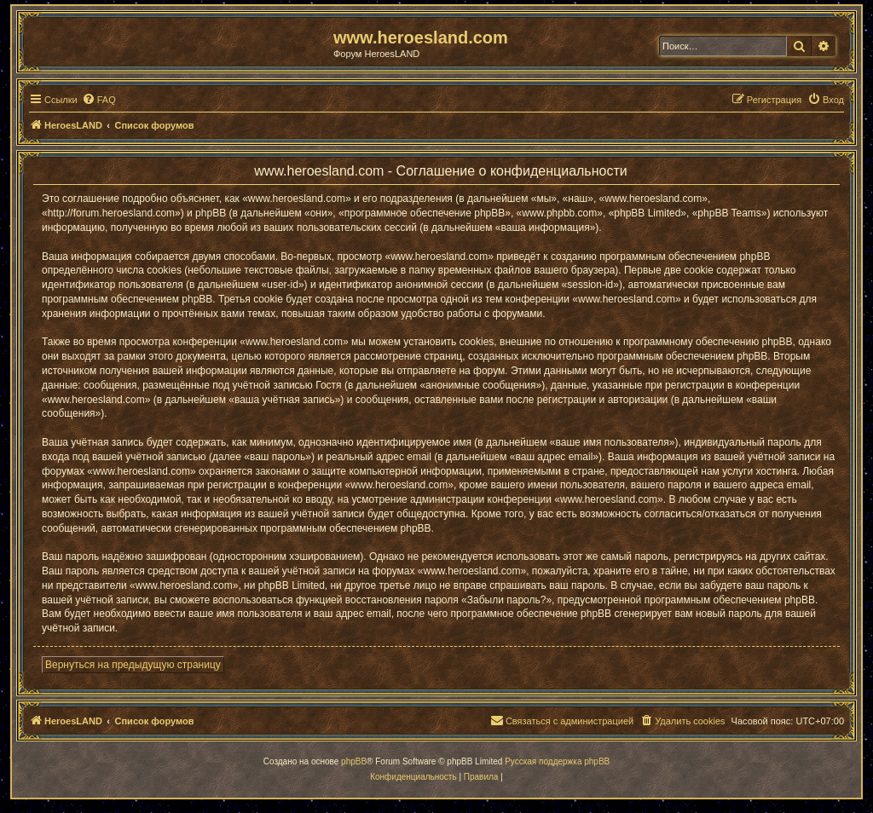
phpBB (354, 761)
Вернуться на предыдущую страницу (133, 665)
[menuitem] (99, 99)
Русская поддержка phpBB (557, 761)
